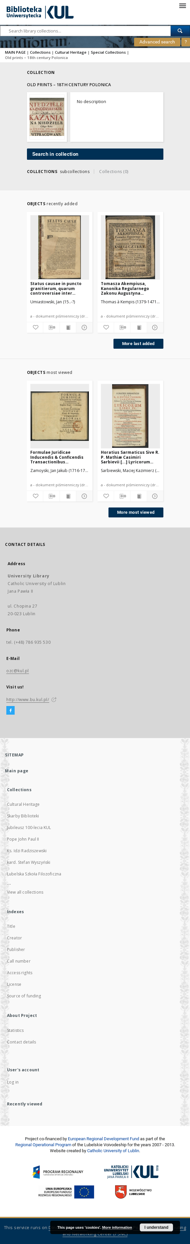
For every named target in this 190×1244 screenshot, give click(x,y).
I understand (156, 1227)
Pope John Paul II (23, 839)
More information (117, 1227)
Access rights (19, 973)
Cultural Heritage (71, 52)
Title (11, 926)
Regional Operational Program (43, 1144)
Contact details (21, 1042)
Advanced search (157, 41)
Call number (19, 961)
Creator (14, 938)
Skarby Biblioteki (23, 816)
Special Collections (108, 52)
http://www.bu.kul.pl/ (27, 699)
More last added (138, 343)
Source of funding (24, 996)
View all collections (25, 892)
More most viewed (135, 512)
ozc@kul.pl (17, 671)
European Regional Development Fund (103, 1138)
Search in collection (55, 154)
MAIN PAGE (15, 52)
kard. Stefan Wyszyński (28, 862)
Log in (13, 1082)
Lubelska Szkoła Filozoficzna (34, 874)
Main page (17, 771)
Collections (40, 52)
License (14, 984)
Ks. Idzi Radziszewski (27, 851)
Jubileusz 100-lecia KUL (29, 827)
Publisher (16, 949)
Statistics (15, 1030)
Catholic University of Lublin (113, 1150)
